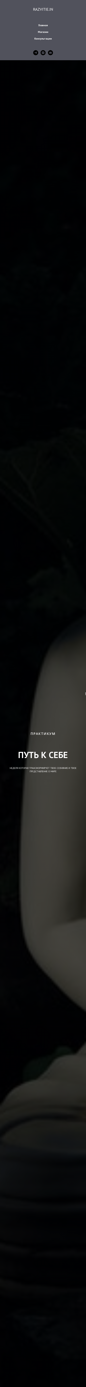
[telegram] (35, 52)
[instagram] (43, 52)
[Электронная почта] (50, 52)
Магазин (43, 32)
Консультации (43, 38)
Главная (43, 25)
